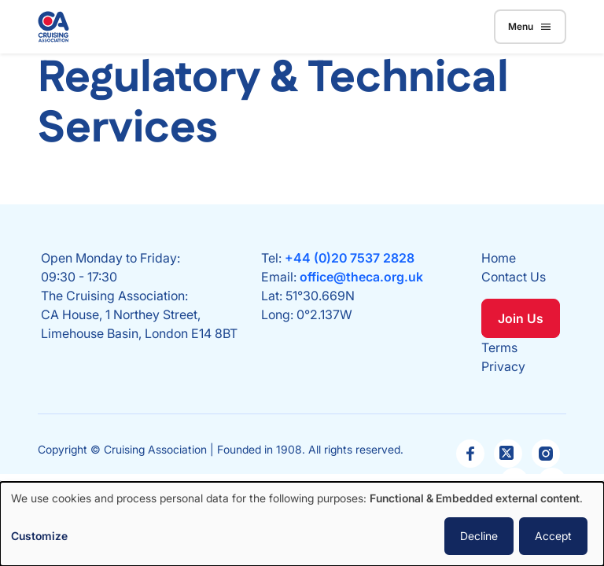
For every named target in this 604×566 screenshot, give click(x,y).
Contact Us (513, 277)
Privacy (503, 366)
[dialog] (302, 524)
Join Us (520, 318)
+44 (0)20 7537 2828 (349, 258)
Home (498, 258)
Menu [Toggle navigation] (530, 26)
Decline (479, 535)
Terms (499, 347)
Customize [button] (39, 535)
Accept (553, 535)
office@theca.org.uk (361, 277)
